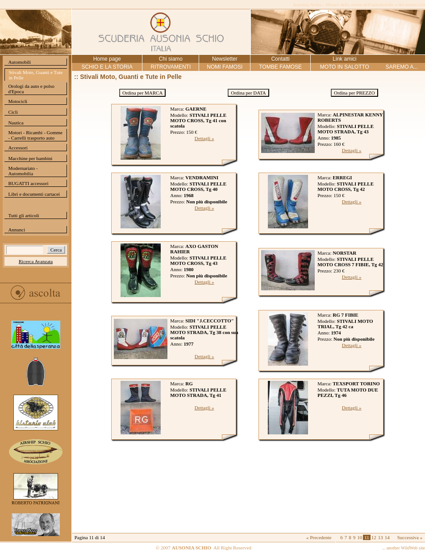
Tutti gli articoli (23, 215)
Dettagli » (204, 138)
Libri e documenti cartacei (34, 194)
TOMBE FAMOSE (280, 67)
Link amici (344, 59)
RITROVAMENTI (170, 67)
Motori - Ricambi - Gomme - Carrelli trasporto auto (35, 135)
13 (380, 537)
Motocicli (17, 101)
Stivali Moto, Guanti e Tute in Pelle (35, 75)
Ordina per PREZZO (354, 92)
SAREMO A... (401, 67)
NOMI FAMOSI (224, 67)
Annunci (16, 229)
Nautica (15, 122)
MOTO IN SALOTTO (344, 67)
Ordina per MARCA (142, 92)
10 (359, 537)
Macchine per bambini (30, 158)
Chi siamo (171, 59)
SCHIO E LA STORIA (106, 67)
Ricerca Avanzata (36, 261)
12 (373, 537)
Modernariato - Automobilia (23, 170)
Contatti (280, 59)
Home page (107, 59)
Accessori (17, 147)
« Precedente (319, 537)
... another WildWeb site (403, 547)
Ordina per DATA (248, 92)
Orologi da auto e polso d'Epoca (31, 88)
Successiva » (410, 537)
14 (387, 537)
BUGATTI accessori (28, 183)
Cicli (12, 112)
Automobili (19, 62)
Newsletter (225, 59)
